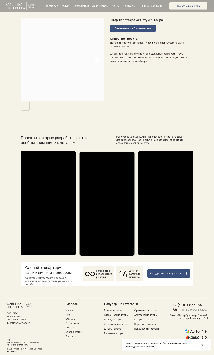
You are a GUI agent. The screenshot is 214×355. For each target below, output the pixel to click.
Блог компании (74, 331)
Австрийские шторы (145, 315)
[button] (188, 6)
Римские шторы (113, 310)
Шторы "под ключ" (144, 319)
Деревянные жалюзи (116, 324)
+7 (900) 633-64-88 (188, 307)
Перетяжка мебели (145, 324)
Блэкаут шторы (112, 319)
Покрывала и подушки (146, 328)
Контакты (71, 336)
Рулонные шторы (113, 333)
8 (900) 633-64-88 (152, 6)
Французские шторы (145, 310)
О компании (72, 323)
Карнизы (70, 319)
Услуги (69, 310)
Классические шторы (116, 315)
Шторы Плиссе (112, 328)
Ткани (69, 314)
